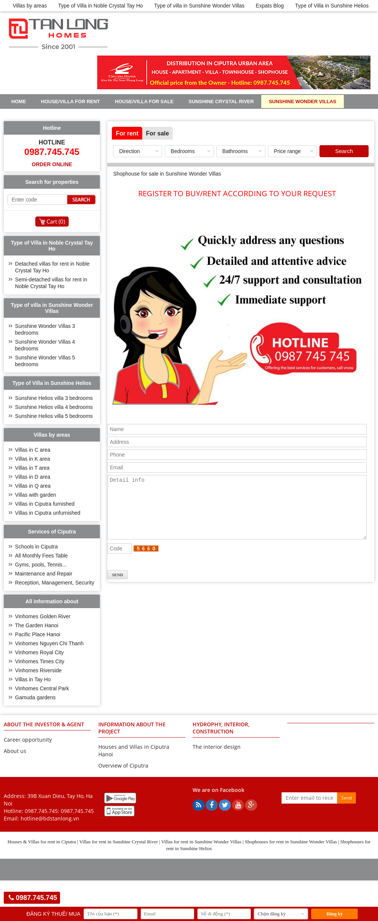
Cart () (56, 221)
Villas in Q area (33, 486)
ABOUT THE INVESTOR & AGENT (44, 724)
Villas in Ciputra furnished (45, 504)
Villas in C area (32, 450)
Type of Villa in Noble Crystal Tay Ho (100, 6)
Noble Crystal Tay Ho (101, 114)
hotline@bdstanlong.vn (50, 818)
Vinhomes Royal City (39, 652)
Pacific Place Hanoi (37, 634)
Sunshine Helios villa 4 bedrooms (54, 407)
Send (346, 798)
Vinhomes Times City (39, 661)
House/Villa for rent (70, 101)
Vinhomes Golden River (43, 616)
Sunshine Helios (33, 114)
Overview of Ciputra (123, 765)
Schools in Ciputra (36, 547)
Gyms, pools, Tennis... (40, 565)
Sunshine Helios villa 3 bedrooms (54, 398)
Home (18, 101)
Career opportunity (28, 739)
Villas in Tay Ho (33, 679)
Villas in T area (32, 468)
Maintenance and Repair (43, 574)
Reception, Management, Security (54, 583)
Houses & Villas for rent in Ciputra (42, 841)
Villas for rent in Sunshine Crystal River (118, 841)
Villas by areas (30, 6)
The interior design (217, 746)
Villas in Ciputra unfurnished (47, 513)
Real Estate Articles (175, 114)
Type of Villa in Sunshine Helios (332, 6)
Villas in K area (32, 459)
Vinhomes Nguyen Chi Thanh (49, 643)
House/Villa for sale (144, 101)
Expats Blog (270, 6)
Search (344, 151)
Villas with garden (35, 495)
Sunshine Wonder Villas (302, 101)
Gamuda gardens (35, 697)
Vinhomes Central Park (42, 688)
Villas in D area (32, 477)
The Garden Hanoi (36, 625)
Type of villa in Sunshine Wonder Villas (199, 6)
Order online (52, 164)
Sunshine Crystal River (221, 101)
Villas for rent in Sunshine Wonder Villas (201, 841)
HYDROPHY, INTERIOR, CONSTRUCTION (221, 728)
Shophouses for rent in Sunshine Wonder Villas (291, 841)
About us (15, 750)
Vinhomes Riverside (38, 670)
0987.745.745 (77, 810)
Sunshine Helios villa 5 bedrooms (54, 416)
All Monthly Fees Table (41, 556)
